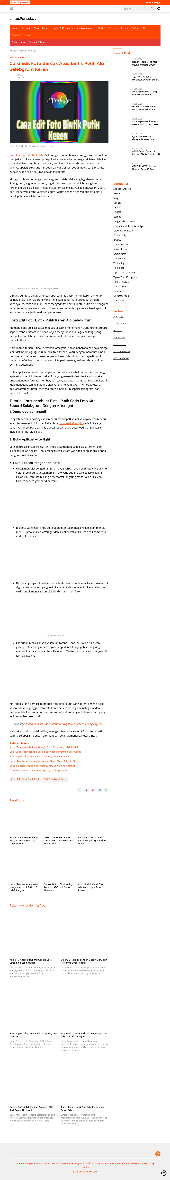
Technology (119, 263)
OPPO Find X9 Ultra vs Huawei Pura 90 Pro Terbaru (144, 168)
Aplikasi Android (86, 28)
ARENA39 (118, 316)
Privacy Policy (36, 42)
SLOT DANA (119, 323)
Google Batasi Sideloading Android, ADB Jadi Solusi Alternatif (43, 765)
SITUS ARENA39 (121, 351)
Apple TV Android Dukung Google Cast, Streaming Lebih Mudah (44, 747)
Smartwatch (119, 253)
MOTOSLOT (119, 344)
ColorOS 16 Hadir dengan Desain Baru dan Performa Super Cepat (45, 751)
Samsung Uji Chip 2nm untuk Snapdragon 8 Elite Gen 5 (39, 756)
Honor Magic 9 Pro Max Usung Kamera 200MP (144, 63)
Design (117, 202)
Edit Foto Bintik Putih (55, 779)
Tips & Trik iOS (121, 281)
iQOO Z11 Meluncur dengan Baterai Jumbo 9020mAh (144, 138)
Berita (101, 28)
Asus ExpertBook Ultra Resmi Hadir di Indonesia (145, 123)
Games (112, 28)
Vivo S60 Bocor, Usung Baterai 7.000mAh (144, 93)
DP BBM (117, 207)
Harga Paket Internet (124, 221)
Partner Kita (18, 42)
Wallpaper (118, 300)
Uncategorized (121, 295)
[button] (152, 8)
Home (15, 28)
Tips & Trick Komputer (125, 277)
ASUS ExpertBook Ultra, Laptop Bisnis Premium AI (146, 153)
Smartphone (41, 28)
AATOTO (117, 330)
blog (115, 198)
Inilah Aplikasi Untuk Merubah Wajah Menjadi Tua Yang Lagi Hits (65, 724)
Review (124, 28)
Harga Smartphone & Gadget (128, 226)
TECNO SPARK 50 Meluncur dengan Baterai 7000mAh (146, 78)
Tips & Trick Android (124, 272)
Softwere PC (138, 28)
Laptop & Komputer (62, 28)
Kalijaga (20, 75)
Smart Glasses (120, 244)
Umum (29, 35)
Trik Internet (119, 286)
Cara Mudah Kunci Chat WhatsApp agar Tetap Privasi (39, 770)
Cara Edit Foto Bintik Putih (25, 779)
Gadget (26, 28)
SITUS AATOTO (121, 358)
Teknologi (17, 35)
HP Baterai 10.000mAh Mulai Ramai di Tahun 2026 (144, 108)
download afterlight (71, 423)
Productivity (119, 235)
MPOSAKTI (119, 337)
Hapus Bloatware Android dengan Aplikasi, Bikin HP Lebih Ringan (45, 761)
